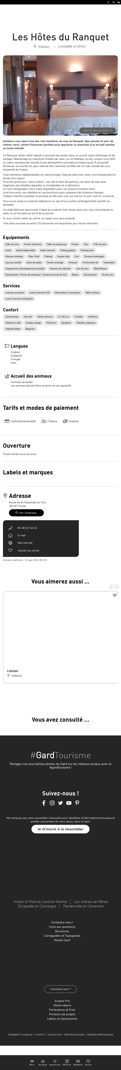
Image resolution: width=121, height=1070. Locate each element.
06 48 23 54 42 (27, 528)
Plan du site (55, 1034)
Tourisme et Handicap (20, 1034)
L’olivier (12, 671)
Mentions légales (74, 1034)
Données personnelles (100, 1034)
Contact (40, 1034)
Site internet (25, 543)
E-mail (22, 535)
